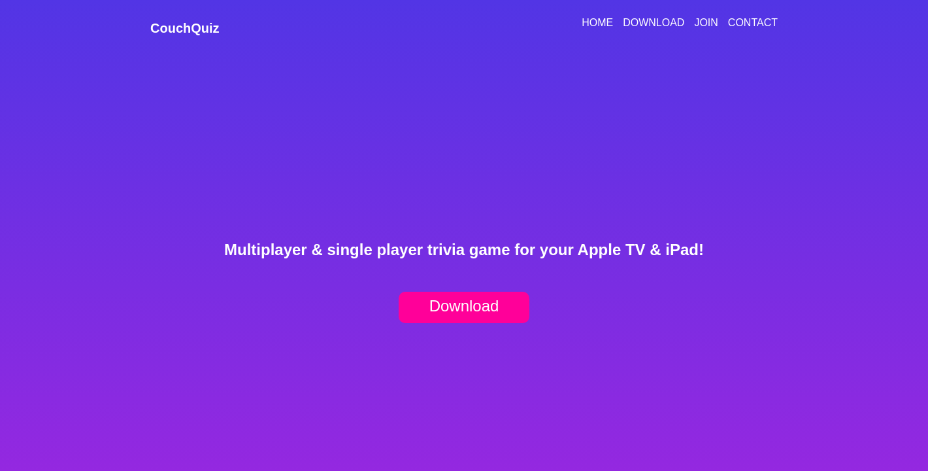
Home (597, 22)
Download (653, 22)
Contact (753, 22)
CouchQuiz (185, 28)
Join (706, 22)
